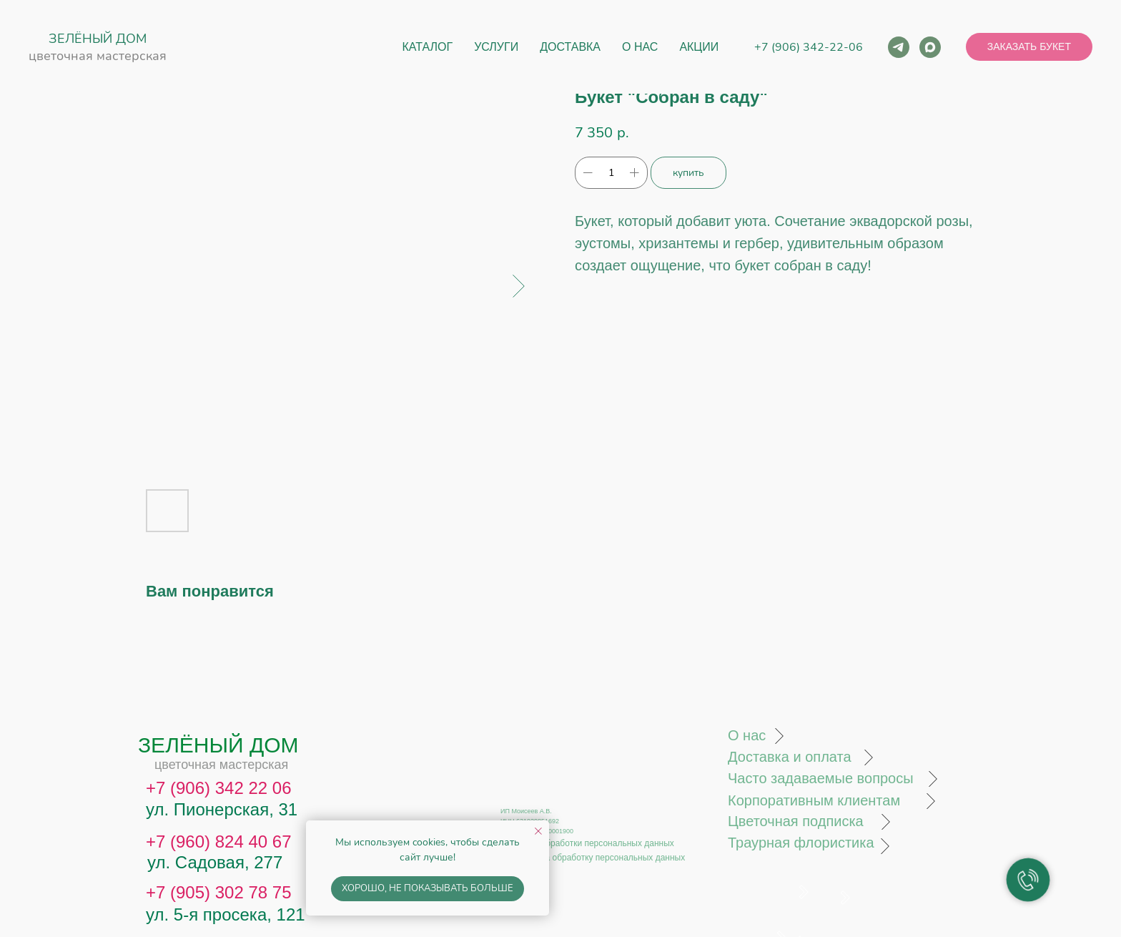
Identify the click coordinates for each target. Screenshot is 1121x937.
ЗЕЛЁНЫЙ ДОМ (98, 38)
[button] (1029, 47)
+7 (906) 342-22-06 (808, 47)
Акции (698, 47)
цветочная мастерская (98, 55)
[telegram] (898, 47)
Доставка (570, 47)
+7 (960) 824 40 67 (219, 841)
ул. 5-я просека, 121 (225, 914)
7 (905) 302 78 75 (223, 892)
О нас (640, 47)
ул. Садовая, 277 (214, 862)
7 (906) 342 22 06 (223, 788)
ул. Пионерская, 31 (221, 809)
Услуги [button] (496, 47)
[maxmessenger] (930, 47)
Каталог (428, 47)
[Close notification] (538, 831)
